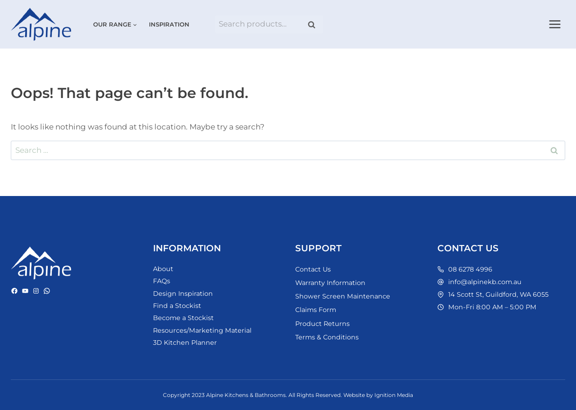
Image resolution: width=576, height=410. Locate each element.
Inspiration (169, 24)
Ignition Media (393, 395)
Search (314, 24)
